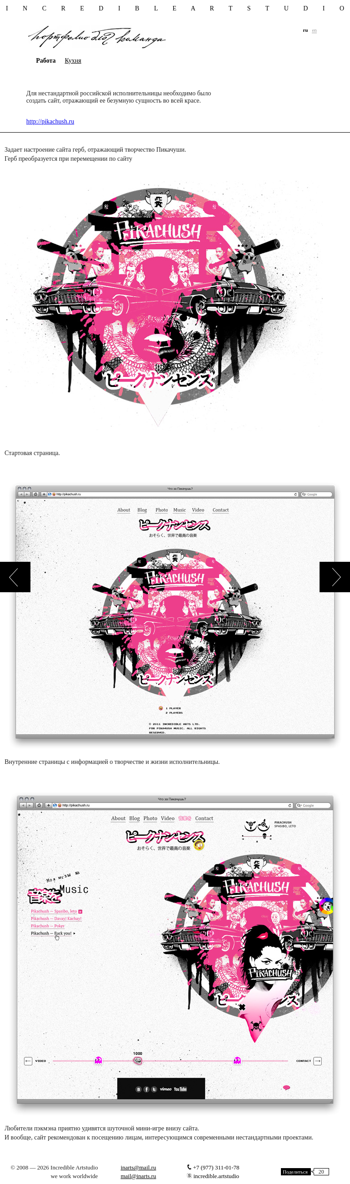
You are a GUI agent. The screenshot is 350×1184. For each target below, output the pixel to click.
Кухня (73, 60)
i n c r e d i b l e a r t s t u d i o (175, 8)
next (335, 577)
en (314, 30)
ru (305, 30)
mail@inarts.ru (138, 1176)
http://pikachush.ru (50, 121)
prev (15, 577)
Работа (45, 60)
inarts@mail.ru (138, 1167)
